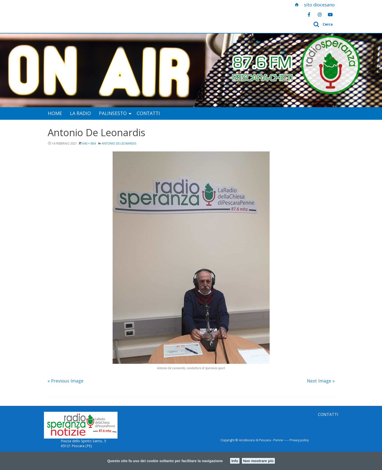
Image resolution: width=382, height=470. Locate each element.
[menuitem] (55, 113)
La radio (80, 113)
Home (55, 113)
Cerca (328, 24)
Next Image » (321, 381)
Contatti (148, 113)
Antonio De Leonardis (119, 143)
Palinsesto (113, 113)
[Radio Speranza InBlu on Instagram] (319, 14)
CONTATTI (328, 414)
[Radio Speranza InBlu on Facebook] (309, 14)
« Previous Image (65, 381)
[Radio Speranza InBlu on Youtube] (330, 14)
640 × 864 (89, 143)
